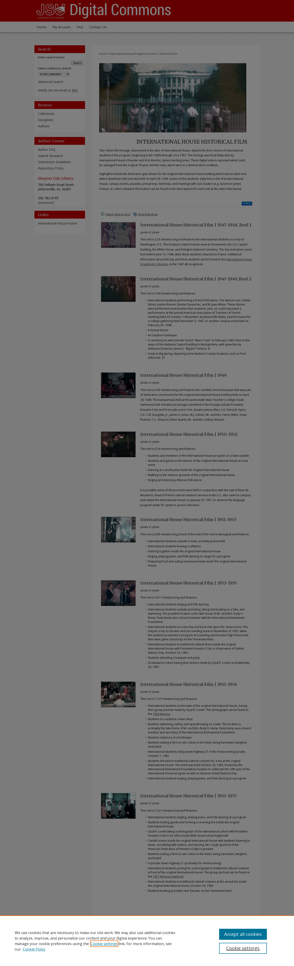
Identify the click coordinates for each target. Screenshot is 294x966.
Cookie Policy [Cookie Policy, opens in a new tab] (34, 949)
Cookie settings (104, 943)
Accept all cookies (243, 934)
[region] (147, 940)
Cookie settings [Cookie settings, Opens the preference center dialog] (243, 948)
